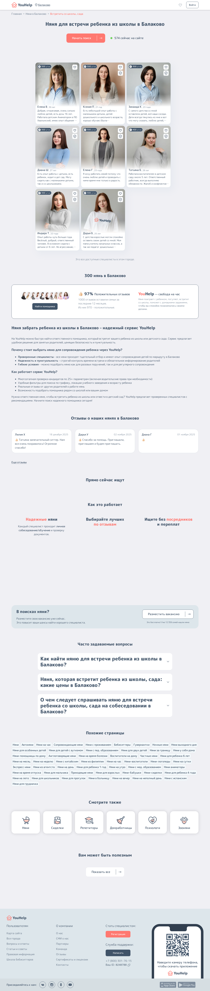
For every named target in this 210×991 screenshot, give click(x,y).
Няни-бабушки (132, 772)
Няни (16, 744)
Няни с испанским (176, 778)
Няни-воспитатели (136, 761)
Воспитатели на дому (123, 756)
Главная (18, 14)
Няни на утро (117, 767)
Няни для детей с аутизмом (66, 750)
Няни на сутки (182, 761)
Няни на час (43, 744)
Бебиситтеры (122, 744)
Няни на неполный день (147, 778)
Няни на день (66, 767)
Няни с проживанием (98, 744)
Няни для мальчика (56, 772)
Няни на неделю (43, 761)
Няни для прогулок (74, 778)
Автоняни (27, 744)
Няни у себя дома (184, 750)
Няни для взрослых (108, 772)
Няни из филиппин (92, 761)
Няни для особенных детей (29, 750)
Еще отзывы (19, 462)
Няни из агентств (44, 767)
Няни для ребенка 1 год (91, 767)
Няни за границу (160, 750)
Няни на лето (21, 778)
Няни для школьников (45, 778)
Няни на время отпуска (27, 772)
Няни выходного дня (184, 744)
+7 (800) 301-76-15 (119, 961)
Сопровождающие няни (68, 744)
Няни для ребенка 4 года (180, 772)
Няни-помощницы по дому (29, 756)
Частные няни (148, 756)
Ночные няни (160, 744)
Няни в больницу (99, 778)
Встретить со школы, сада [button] (66, 14)
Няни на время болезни (93, 756)
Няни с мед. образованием (144, 767)
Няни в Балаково (38, 14)
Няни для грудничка (25, 784)
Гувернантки (141, 744)
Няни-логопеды (160, 761)
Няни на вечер (121, 778)
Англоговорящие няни (62, 756)
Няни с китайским (67, 761)
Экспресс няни (21, 767)
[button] (44, 5)
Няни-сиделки (153, 772)
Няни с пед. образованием (102, 750)
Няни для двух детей (134, 750)
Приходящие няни (82, 772)
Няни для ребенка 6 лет (175, 756)
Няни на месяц (21, 761)
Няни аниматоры (174, 767)
